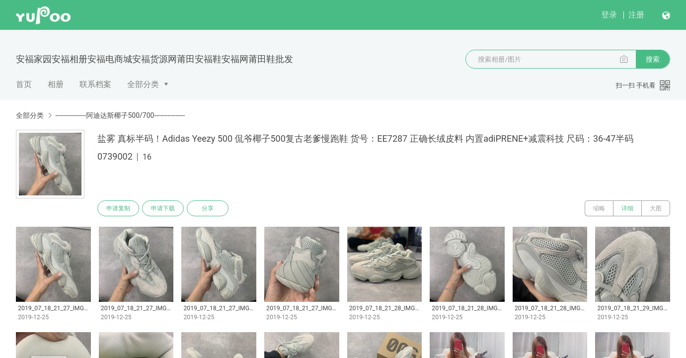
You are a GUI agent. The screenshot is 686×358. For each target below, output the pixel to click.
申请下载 (163, 208)
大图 (656, 208)
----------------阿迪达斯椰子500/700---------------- (120, 115)
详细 (627, 208)
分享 (208, 208)
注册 (636, 14)
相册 (56, 84)
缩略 (599, 208)
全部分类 (143, 84)
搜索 (653, 59)
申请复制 (118, 208)
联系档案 (95, 84)
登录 (609, 14)
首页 (24, 84)
